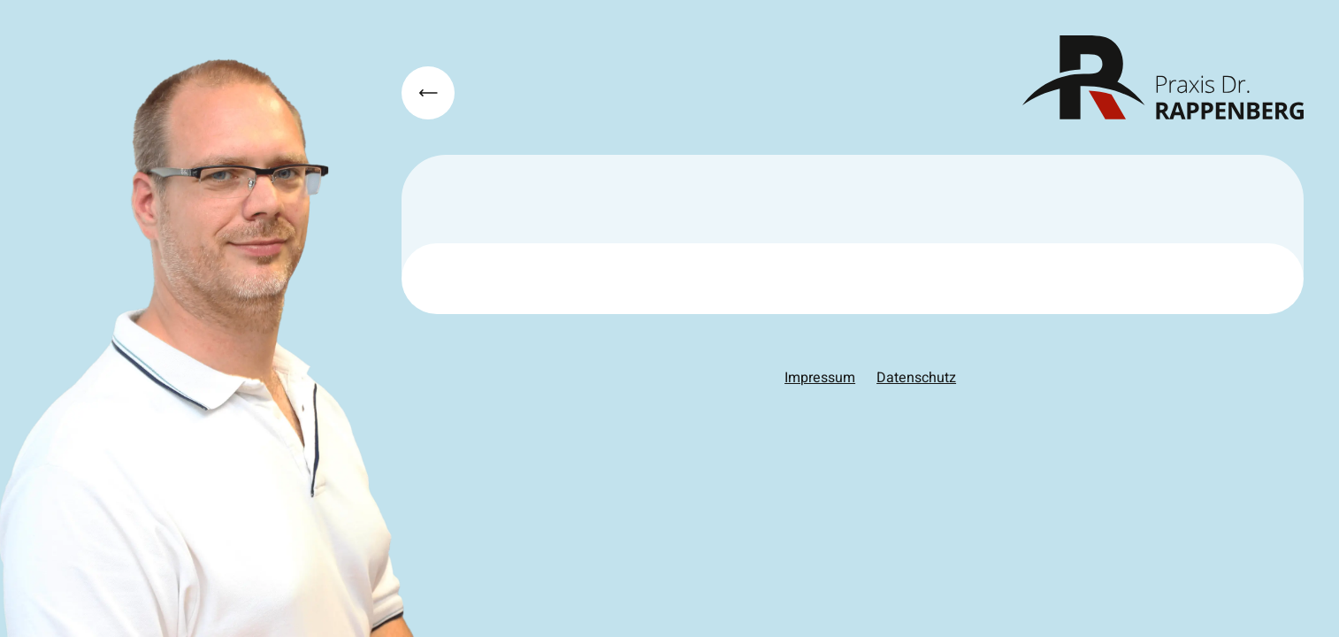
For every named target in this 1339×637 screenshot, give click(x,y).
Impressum (819, 377)
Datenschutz (916, 377)
